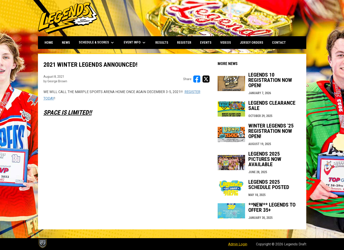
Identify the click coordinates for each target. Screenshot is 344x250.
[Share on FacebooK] (196, 79)
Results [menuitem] (161, 43)
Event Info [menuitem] (135, 42)
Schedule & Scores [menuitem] (97, 42)
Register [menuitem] (184, 43)
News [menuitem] (66, 43)
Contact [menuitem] (279, 43)
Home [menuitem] (49, 43)
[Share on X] (206, 79)
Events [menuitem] (205, 43)
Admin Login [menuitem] (237, 244)
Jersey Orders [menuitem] (251, 43)
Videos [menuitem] (225, 43)
